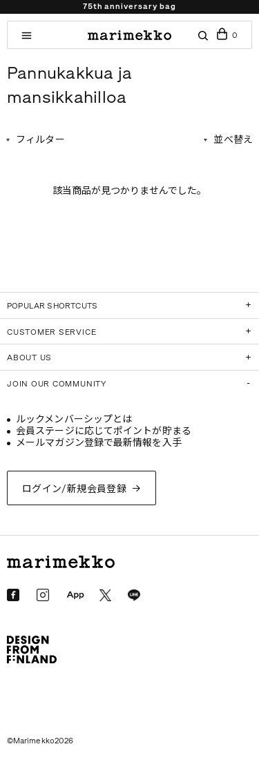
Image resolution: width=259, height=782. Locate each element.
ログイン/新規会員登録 (74, 489)
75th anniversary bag (129, 6)
